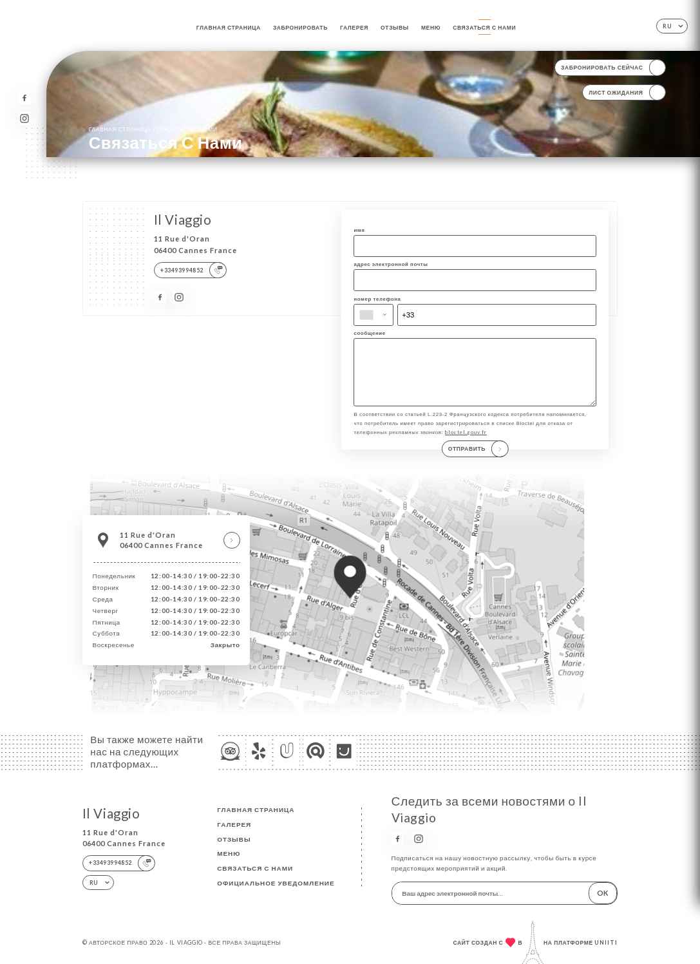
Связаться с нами (484, 27)
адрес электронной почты (391, 264)
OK (603, 893)
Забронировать (300, 27)
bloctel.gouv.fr (466, 445)
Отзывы (395, 27)
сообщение (369, 333)
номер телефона (377, 299)
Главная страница (228, 27)
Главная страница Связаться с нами (153, 129)
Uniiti (606, 943)
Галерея (354, 27)
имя (359, 230)
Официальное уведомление (275, 883)
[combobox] (373, 315)
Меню (430, 27)
